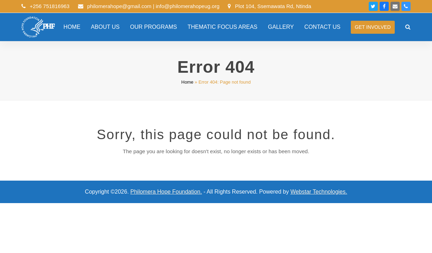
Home (187, 82)
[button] (408, 27)
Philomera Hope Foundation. (166, 192)
